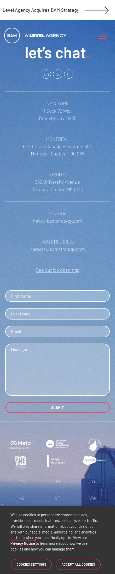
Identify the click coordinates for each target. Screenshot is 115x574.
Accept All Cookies (78, 565)
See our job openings (57, 270)
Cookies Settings (31, 565)
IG (57, 74)
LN (46, 74)
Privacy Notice (22, 543)
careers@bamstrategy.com (57, 249)
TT (68, 74)
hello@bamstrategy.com (57, 221)
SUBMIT (57, 407)
